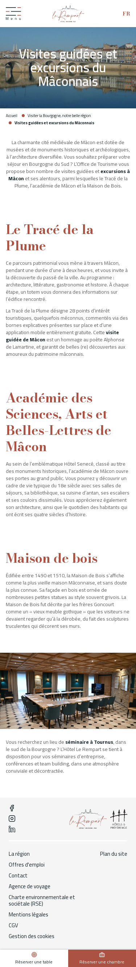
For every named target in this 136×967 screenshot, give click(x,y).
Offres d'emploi (27, 865)
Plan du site (113, 854)
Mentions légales (28, 914)
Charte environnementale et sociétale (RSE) (42, 900)
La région (19, 854)
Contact (18, 875)
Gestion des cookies (31, 936)
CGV (13, 925)
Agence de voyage (29, 886)
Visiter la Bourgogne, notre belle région (59, 115)
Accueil (11, 115)
